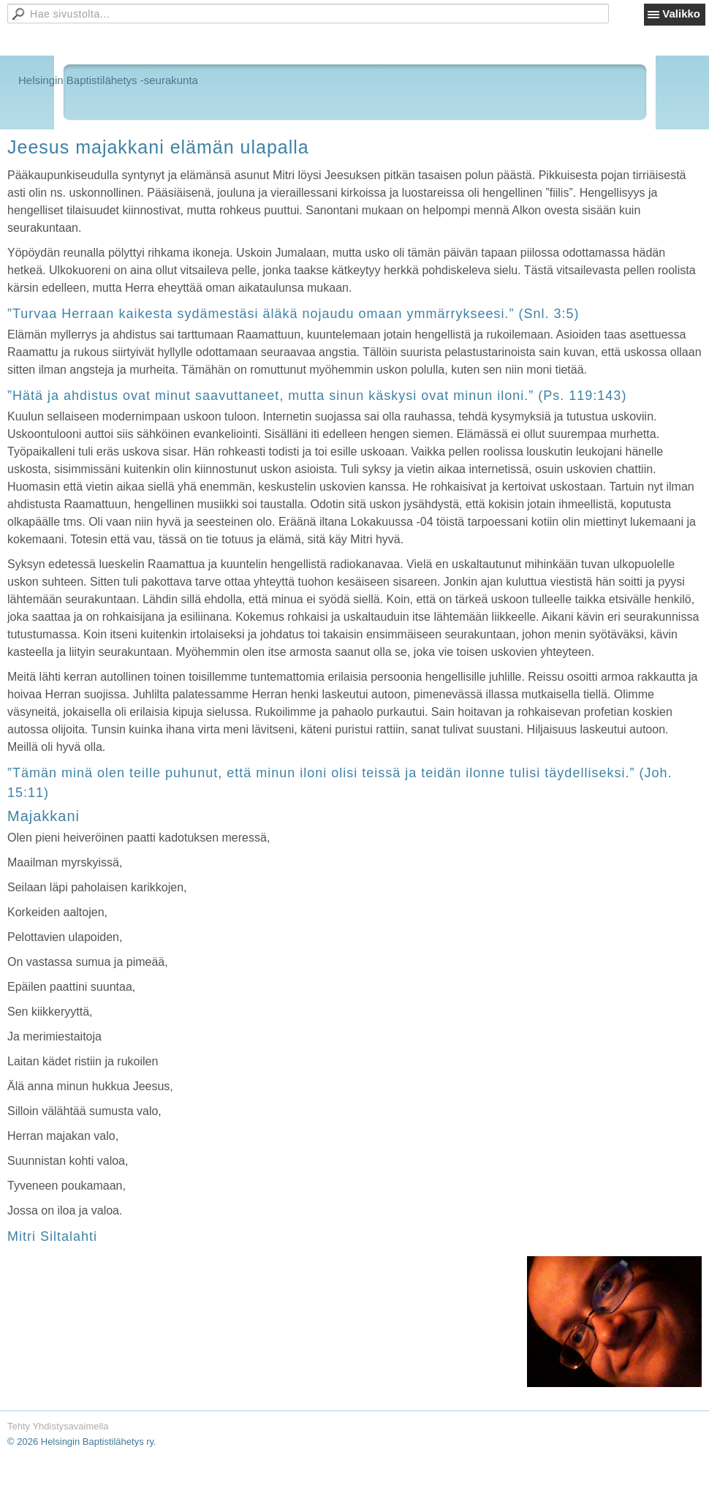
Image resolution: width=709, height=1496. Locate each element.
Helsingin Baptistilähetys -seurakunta (108, 80)
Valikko (681, 13)
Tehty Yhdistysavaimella (58, 1426)
